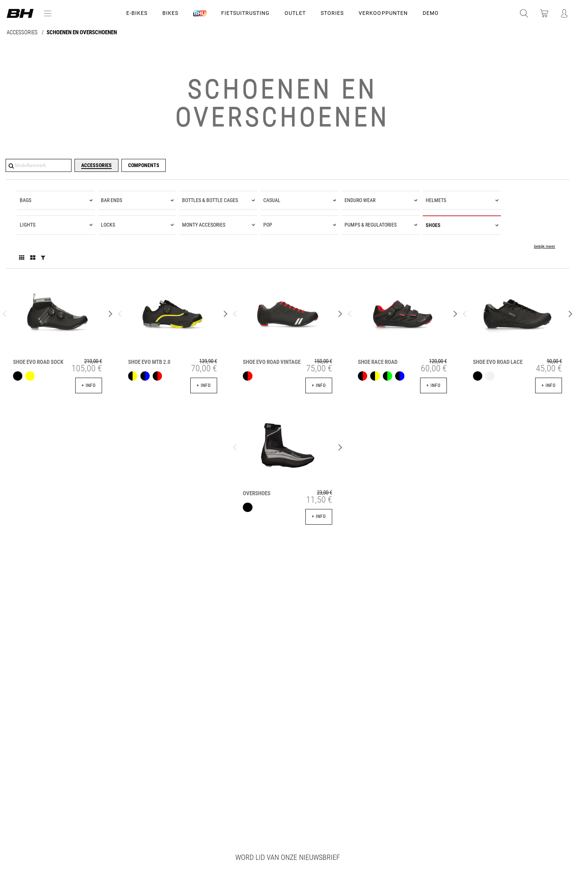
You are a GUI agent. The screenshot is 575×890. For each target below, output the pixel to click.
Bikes (170, 13)
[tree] (287, 224)
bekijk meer (544, 246)
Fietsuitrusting (245, 13)
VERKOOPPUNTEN (383, 13)
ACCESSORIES (23, 32)
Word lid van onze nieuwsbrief (287, 857)
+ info (89, 385)
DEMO (431, 13)
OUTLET (295, 13)
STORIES (332, 13)
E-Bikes (136, 13)
